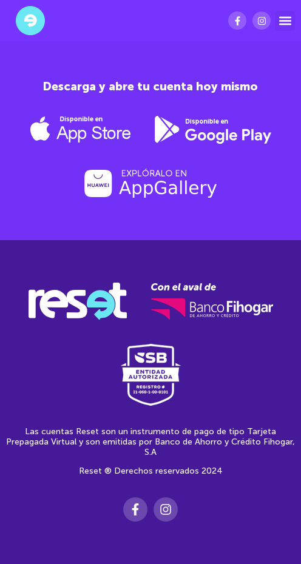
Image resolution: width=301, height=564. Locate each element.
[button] (285, 21)
